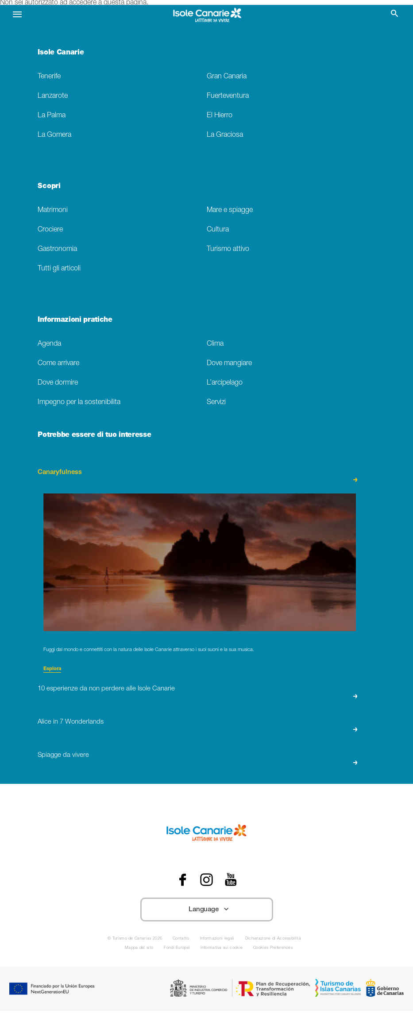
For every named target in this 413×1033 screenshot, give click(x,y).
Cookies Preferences (273, 948)
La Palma (52, 115)
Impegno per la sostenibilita (79, 402)
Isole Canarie (61, 53)
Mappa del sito (139, 948)
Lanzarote (53, 96)
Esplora (52, 669)
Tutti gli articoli (59, 269)
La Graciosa (225, 135)
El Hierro (219, 115)
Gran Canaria (227, 77)
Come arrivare (58, 363)
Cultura (218, 230)
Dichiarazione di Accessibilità (273, 939)
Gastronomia (57, 249)
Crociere (50, 230)
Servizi (216, 402)
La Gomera (54, 135)
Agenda (49, 344)
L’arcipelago (225, 383)
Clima (215, 344)
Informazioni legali (217, 939)
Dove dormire (58, 383)
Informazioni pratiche (75, 320)
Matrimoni (53, 210)
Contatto (181, 939)
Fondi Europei (177, 948)
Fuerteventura (228, 96)
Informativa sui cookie (222, 948)
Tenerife (49, 77)
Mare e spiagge (230, 210)
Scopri (49, 186)
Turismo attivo (228, 249)
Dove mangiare (229, 363)
